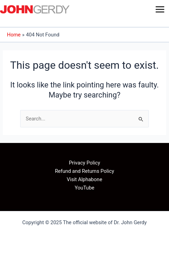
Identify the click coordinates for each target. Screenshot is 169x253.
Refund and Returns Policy (84, 171)
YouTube (85, 188)
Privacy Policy (84, 163)
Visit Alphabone (84, 179)
